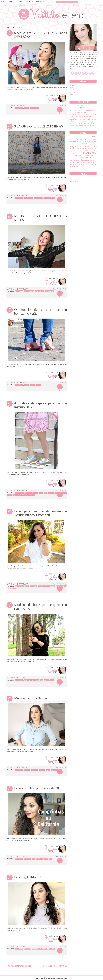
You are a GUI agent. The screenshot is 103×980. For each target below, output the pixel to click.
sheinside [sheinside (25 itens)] (84, 160)
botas (40, 493)
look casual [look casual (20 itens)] (80, 151)
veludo (52, 680)
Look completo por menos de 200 (37, 788)
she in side (64, 586)
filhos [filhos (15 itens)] (95, 148)
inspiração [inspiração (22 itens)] (73, 151)
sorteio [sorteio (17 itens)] (95, 160)
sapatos (26, 108)
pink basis (64, 493)
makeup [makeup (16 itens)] (72, 153)
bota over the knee (32, 493)
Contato (29, 2)
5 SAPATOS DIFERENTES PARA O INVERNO (40, 34)
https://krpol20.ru (75, 181)
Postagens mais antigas (55, 966)
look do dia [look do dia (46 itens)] (91, 150)
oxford (57, 493)
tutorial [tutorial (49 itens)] (73, 162)
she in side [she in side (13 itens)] (89, 160)
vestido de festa (49, 291)
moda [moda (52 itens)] (82, 155)
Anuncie (20, 2)
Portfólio (40, 2)
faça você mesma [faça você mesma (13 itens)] (89, 148)
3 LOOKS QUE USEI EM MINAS (38, 126)
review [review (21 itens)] (90, 158)
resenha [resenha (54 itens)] (84, 157)
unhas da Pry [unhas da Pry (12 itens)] (79, 162)
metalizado (51, 493)
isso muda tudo (39, 291)
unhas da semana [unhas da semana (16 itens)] (87, 162)
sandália (32, 385)
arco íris (26, 385)
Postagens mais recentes (18, 966)
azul (25, 680)
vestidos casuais (38, 198)
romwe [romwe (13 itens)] (75, 160)
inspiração (33, 586)
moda (57, 586)
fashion (27, 586)
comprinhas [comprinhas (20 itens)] (87, 139)
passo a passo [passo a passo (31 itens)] (91, 156)
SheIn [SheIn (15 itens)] (78, 160)
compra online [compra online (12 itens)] (78, 139)
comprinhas (34, 770)
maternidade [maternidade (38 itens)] (75, 155)
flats (45, 493)
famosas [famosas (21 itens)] (94, 146)
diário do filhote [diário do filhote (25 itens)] (76, 146)
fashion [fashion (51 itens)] (73, 148)
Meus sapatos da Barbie (30, 698)
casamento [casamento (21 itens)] (88, 137)
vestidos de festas (49, 198)
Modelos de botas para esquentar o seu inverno (40, 606)
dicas (33, 859)
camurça (46, 680)
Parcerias (72, 90)
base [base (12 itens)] (70, 137)
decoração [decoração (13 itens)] (79, 144)
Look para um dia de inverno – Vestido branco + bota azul (40, 513)
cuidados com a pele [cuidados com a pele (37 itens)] (78, 141)
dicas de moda (28, 198)
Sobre (11, 2)
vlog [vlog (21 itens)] (77, 166)
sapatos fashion (34, 108)
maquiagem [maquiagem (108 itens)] (90, 152)
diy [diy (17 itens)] (96, 144)
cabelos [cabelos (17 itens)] (74, 137)
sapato (48, 770)
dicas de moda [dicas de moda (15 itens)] (91, 144)
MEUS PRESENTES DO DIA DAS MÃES (40, 218)
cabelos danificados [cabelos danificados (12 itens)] (80, 137)
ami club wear (19, 108)
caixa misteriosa (29, 291)
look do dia (41, 586)
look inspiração (50, 586)
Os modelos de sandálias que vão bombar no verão (40, 311)
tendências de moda (29, 495)
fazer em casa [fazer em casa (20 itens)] (81, 148)
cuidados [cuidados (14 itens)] (94, 139)
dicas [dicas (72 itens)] (84, 143)
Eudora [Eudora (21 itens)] (87, 146)
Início (3, 2)
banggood (27, 770)
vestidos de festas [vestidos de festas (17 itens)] (83, 164)
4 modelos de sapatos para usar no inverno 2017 (40, 405)
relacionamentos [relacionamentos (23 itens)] (75, 158)
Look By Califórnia (27, 877)
